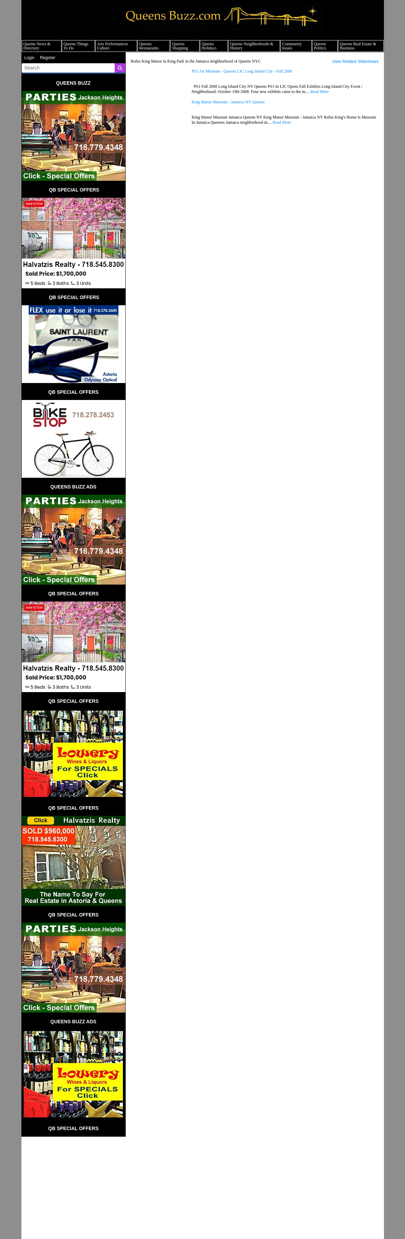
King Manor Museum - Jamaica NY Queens (228, 102)
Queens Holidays (209, 45)
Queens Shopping (180, 45)
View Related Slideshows (355, 61)
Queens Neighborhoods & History (251, 45)
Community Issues (292, 45)
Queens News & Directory (37, 45)
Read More (319, 91)
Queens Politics (320, 45)
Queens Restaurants (148, 45)
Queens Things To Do (76, 45)
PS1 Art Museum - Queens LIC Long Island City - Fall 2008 (242, 71)
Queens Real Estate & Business (358, 45)
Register (48, 57)
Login (30, 57)
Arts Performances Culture (112, 45)
